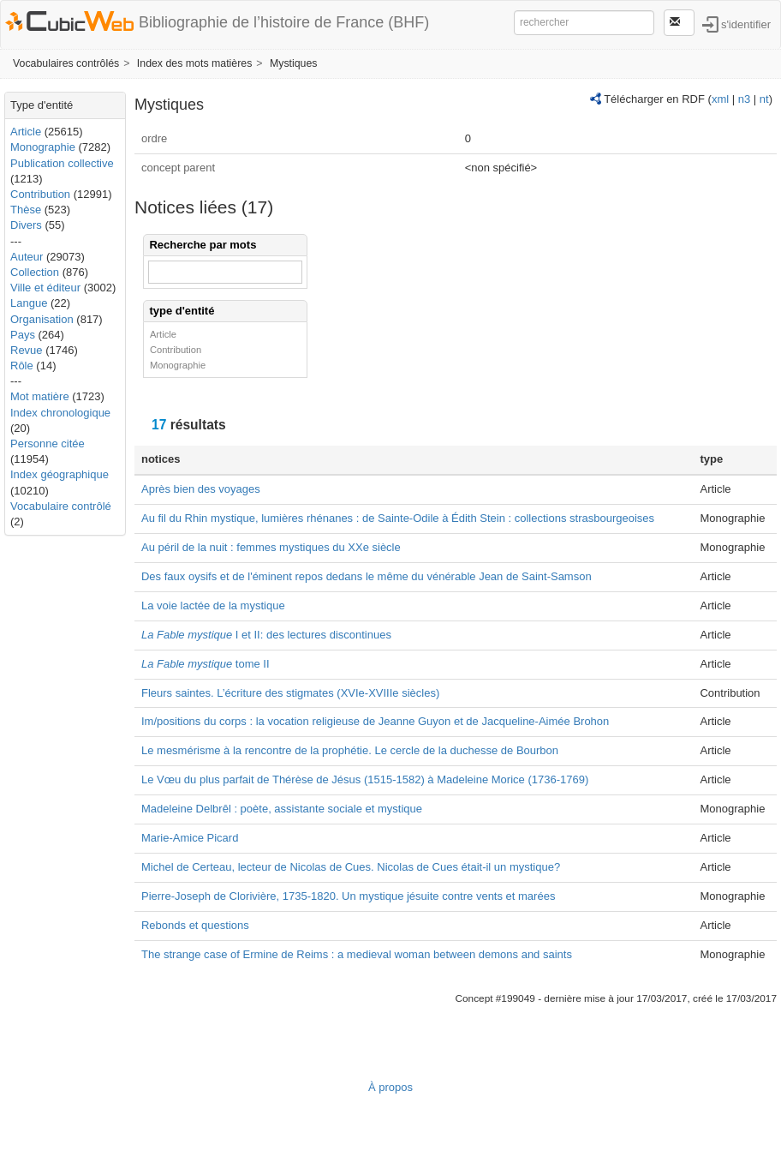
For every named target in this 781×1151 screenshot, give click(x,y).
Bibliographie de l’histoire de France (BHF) (284, 22)
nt (764, 99)
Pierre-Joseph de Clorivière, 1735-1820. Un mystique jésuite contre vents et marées (348, 896)
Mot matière (39, 396)
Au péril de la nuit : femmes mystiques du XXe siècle (271, 547)
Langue (28, 303)
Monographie (42, 147)
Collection (34, 272)
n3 (744, 99)
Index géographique (59, 474)
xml (720, 99)
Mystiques (294, 63)
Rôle (21, 365)
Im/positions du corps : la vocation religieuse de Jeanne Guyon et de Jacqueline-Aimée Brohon (375, 721)
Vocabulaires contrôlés (66, 63)
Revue (26, 350)
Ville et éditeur (47, 287)
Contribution (40, 194)
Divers (26, 225)
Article (25, 131)
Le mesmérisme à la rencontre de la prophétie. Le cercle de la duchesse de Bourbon (349, 750)
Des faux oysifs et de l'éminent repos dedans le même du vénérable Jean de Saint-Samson (366, 576)
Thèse (25, 209)
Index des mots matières (194, 63)
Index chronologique (60, 412)
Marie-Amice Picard (189, 837)
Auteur (26, 256)
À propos (390, 1087)
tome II (205, 663)
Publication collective (62, 163)
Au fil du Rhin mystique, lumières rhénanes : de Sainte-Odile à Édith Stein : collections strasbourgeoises (397, 518)
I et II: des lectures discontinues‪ (266, 634)
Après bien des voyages (200, 489)
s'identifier (746, 23)
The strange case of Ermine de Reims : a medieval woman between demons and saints (356, 954)
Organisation (42, 319)
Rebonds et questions (195, 925)
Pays (22, 334)
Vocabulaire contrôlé (60, 506)
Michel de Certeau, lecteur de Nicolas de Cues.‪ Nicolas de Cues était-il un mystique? (350, 866)
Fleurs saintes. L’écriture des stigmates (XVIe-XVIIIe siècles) (290, 692)
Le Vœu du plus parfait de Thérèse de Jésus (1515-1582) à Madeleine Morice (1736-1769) (364, 779)
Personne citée (47, 443)
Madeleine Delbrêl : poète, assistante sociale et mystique (281, 808)
